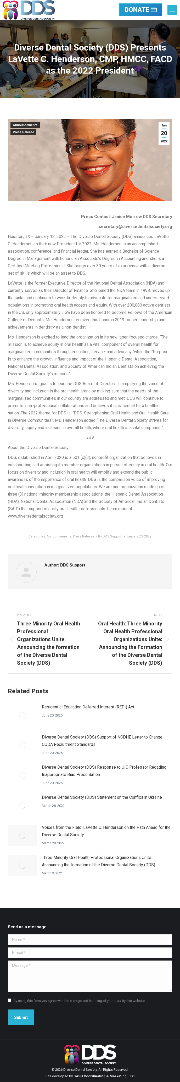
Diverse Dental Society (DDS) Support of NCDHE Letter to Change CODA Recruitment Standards (102, 741)
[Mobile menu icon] (172, 10)
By (110, 536)
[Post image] (22, 715)
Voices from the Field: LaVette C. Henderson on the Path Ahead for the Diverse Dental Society (106, 831)
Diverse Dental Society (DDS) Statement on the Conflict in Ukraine (102, 797)
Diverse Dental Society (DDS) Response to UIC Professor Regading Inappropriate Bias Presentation (104, 771)
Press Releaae (23, 132)
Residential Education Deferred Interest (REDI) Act (88, 706)
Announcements (25, 125)
